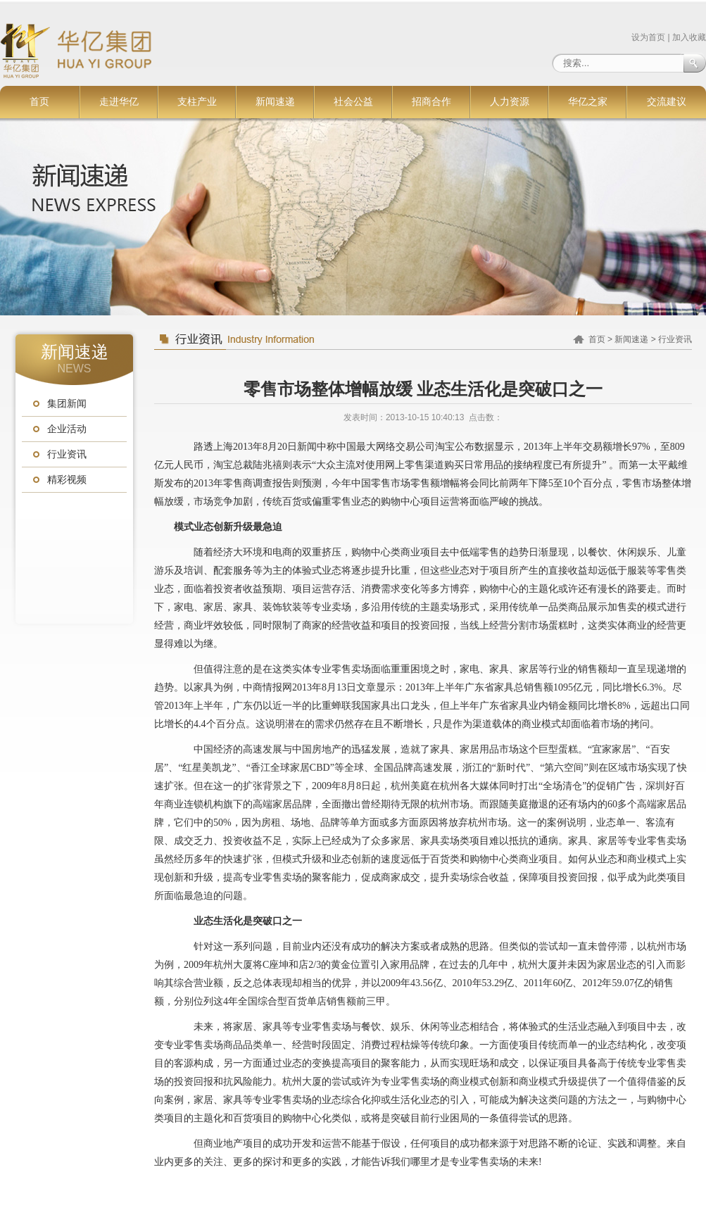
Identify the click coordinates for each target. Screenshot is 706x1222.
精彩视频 (67, 479)
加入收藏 (689, 37)
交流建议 (666, 101)
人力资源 (509, 101)
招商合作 (431, 101)
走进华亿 (119, 101)
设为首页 (648, 37)
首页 (39, 101)
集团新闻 (67, 403)
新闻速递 (275, 101)
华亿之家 (587, 101)
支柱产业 (197, 101)
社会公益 (353, 101)
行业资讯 (67, 454)
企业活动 (67, 429)
